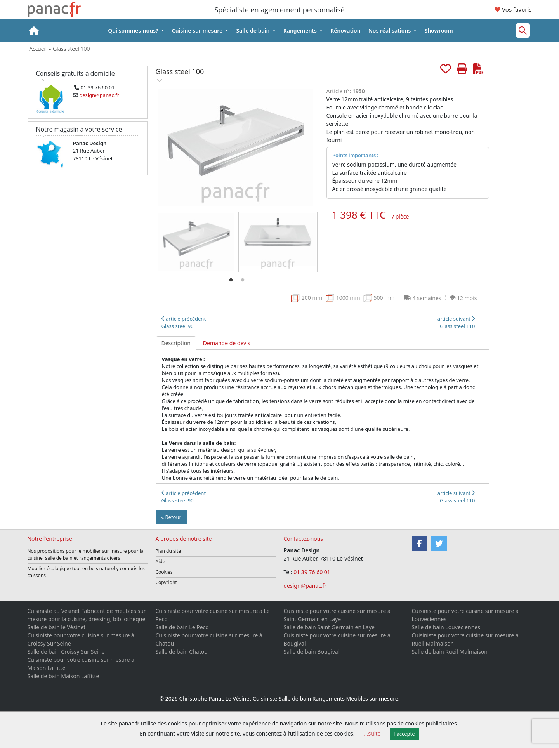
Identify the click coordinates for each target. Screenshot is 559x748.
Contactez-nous (303, 538)
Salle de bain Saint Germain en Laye (329, 627)
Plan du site (168, 551)
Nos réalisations (390, 30)
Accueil (38, 48)
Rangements (300, 30)
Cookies (164, 572)
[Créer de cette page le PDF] (478, 68)
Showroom (438, 30)
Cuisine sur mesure (198, 30)
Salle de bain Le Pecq (182, 627)
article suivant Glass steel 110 (456, 322)
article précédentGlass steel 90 (183, 322)
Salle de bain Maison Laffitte (63, 676)
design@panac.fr (305, 585)
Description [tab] (176, 343)
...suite (372, 733)
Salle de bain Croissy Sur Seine (66, 651)
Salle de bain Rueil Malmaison (450, 651)
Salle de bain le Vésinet (57, 627)
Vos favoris (513, 9)
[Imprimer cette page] (462, 68)
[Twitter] (439, 543)
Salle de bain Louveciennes (446, 627)
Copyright (166, 582)
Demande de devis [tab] (226, 343)
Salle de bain (253, 30)
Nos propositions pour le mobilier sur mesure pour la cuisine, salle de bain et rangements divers (86, 554)
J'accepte (404, 733)
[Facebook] (419, 543)
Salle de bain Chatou (182, 651)
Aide (160, 561)
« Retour (171, 517)
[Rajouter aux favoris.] (445, 68)
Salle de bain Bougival (312, 651)
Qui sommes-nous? (134, 30)
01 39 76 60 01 (312, 572)
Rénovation (345, 30)
